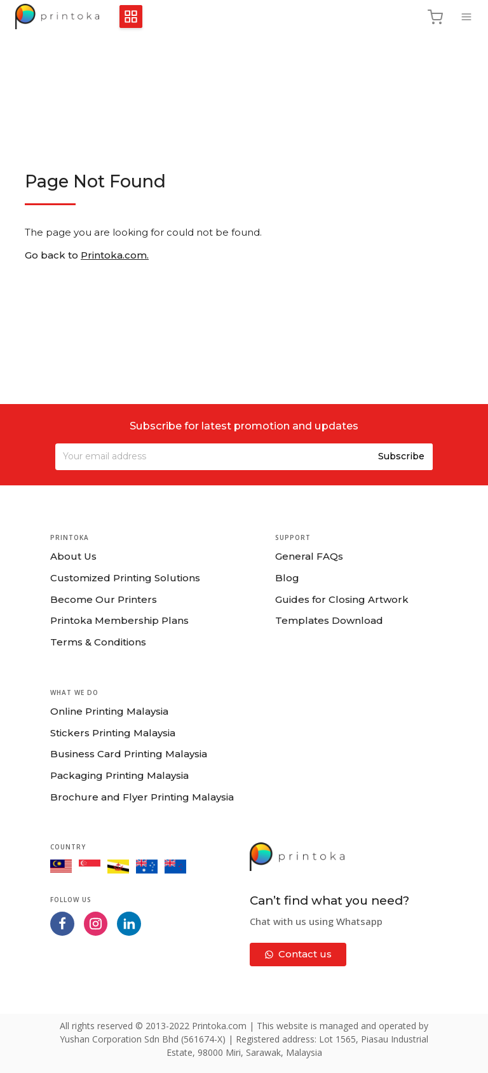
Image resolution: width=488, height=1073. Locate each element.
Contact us (298, 954)
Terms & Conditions (98, 642)
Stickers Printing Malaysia (112, 733)
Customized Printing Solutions (125, 578)
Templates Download (329, 620)
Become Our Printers (103, 599)
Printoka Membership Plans (119, 620)
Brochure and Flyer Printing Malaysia (142, 797)
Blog (287, 578)
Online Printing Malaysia (109, 711)
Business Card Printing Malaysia (128, 754)
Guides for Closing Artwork (342, 599)
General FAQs (309, 556)
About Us (73, 556)
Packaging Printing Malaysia (119, 775)
